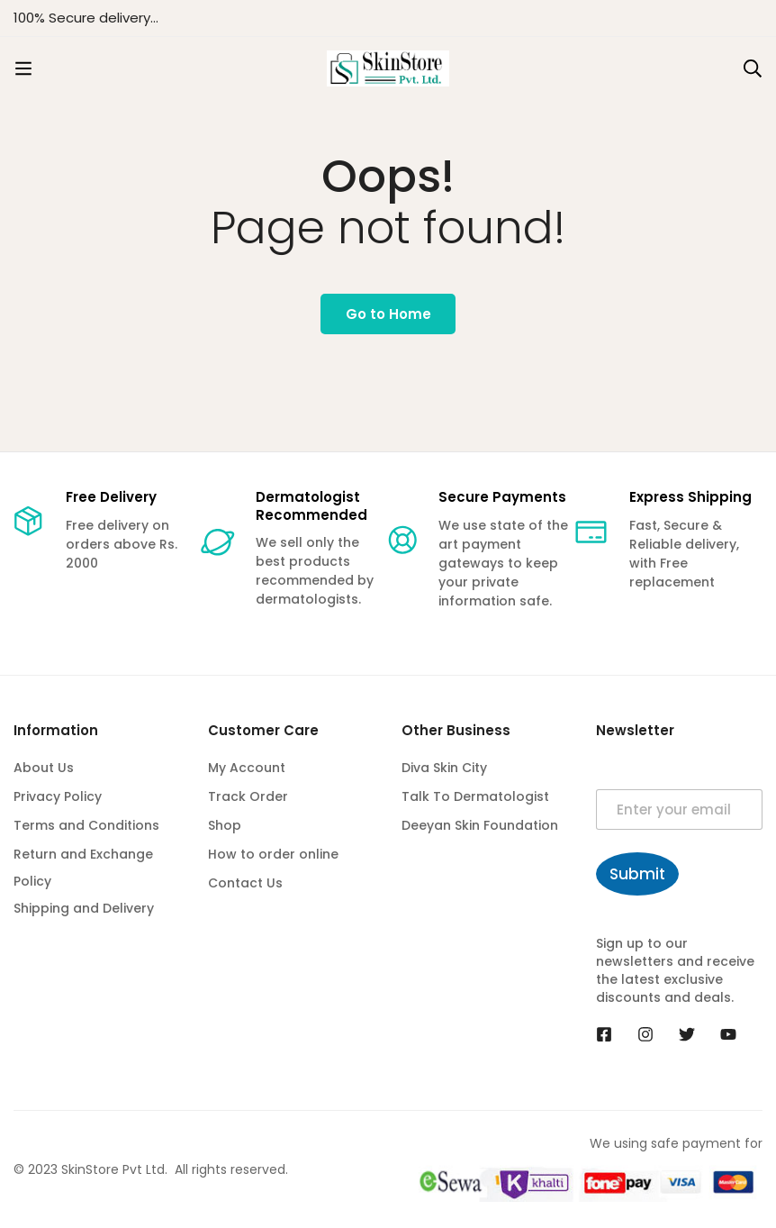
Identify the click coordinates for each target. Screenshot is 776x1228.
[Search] (752, 68)
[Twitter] (687, 1034)
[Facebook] (604, 1034)
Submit (637, 874)
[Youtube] (728, 1034)
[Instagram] (645, 1034)
